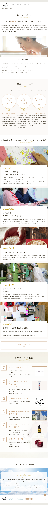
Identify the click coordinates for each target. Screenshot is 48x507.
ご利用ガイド (11, 498)
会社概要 (10, 499)
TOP (2, 8)
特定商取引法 (19, 498)
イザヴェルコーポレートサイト (39, 499)
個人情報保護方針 (20, 499)
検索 (32, 4)
